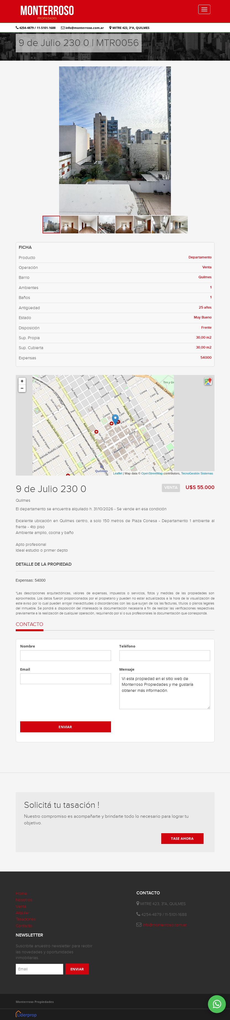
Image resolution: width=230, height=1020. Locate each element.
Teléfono (127, 646)
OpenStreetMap (152, 473)
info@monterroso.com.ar (82, 28)
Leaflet (117, 473)
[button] (209, 71)
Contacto (24, 926)
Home (21, 893)
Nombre (27, 646)
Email (25, 669)
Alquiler (23, 913)
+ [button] (22, 381)
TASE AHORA (182, 838)
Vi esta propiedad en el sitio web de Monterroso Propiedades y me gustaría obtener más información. (164, 691)
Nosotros (24, 900)
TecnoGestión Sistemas (197, 473)
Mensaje (126, 669)
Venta (21, 906)
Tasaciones (26, 919)
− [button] (22, 388)
